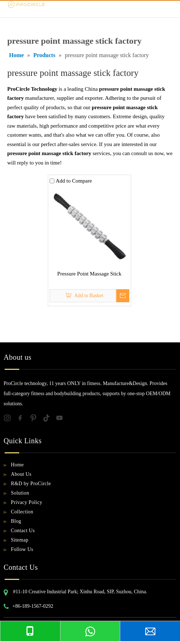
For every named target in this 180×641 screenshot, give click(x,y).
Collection (22, 511)
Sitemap (19, 540)
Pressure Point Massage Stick (89, 274)
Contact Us (23, 530)
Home (17, 464)
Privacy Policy (26, 502)
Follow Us (22, 549)
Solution (20, 493)
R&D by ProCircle (31, 483)
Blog (16, 521)
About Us (21, 474)
